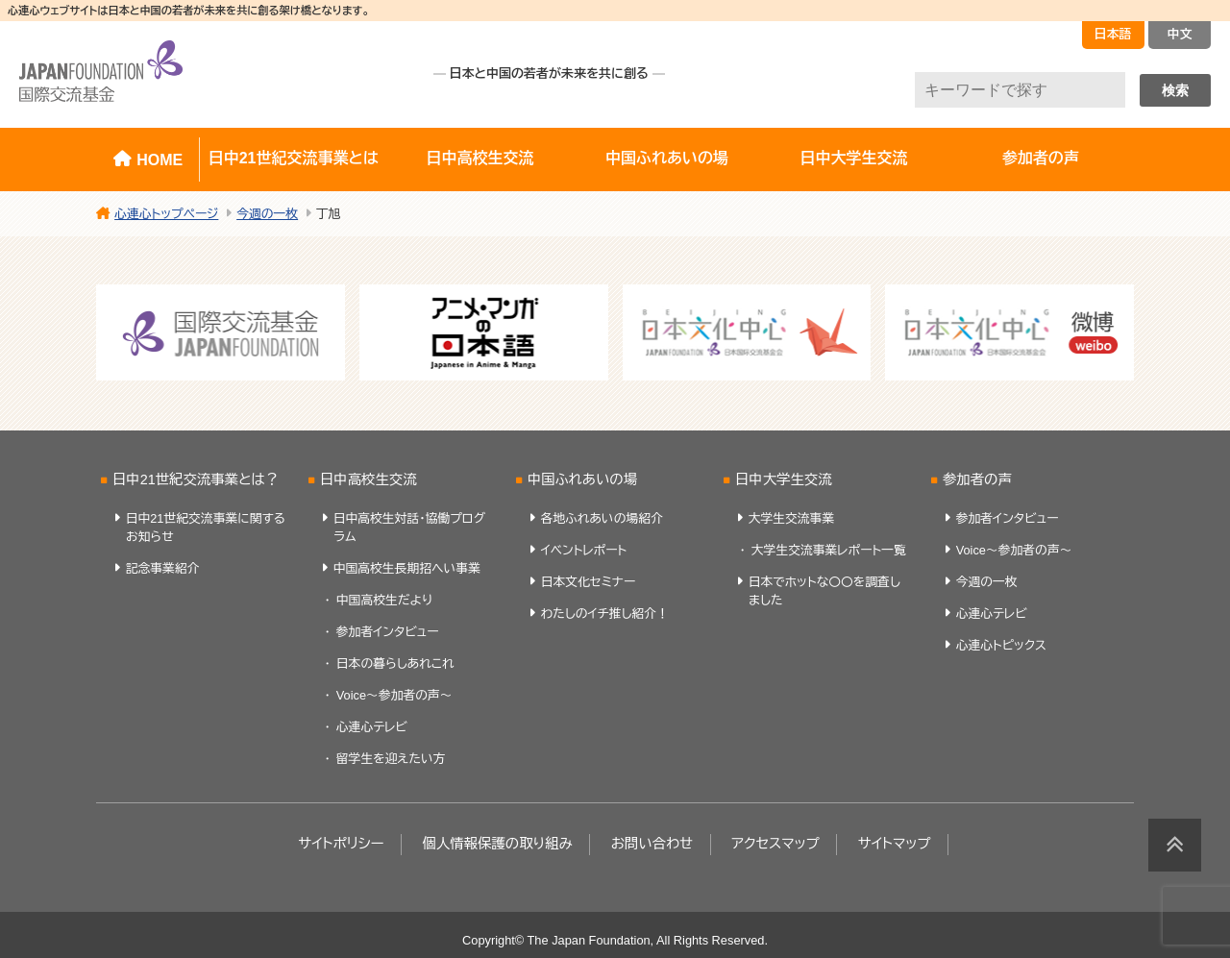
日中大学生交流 (853, 158)
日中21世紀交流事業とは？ (195, 479)
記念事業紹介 (163, 568)
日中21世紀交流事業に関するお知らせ (205, 527)
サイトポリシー (340, 843)
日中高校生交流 (480, 158)
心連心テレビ (371, 727)
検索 (1175, 90)
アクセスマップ (775, 843)
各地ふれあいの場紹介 (602, 518)
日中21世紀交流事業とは (294, 158)
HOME (159, 160)
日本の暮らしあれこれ (395, 663)
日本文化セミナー (588, 582)
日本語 (1113, 34)
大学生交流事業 (792, 518)
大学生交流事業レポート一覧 (828, 550)
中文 (1180, 34)
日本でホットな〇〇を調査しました (824, 591)
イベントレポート (584, 550)
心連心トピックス (1001, 645)
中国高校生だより (384, 600)
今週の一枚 (987, 582)
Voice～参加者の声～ (394, 695)
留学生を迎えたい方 (391, 758)
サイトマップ (894, 843)
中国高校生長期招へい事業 (406, 568)
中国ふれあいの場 (666, 158)
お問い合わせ (652, 843)
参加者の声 (1040, 158)
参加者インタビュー (387, 632)
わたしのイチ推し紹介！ (605, 613)
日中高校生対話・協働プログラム (409, 527)
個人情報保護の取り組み (497, 843)
